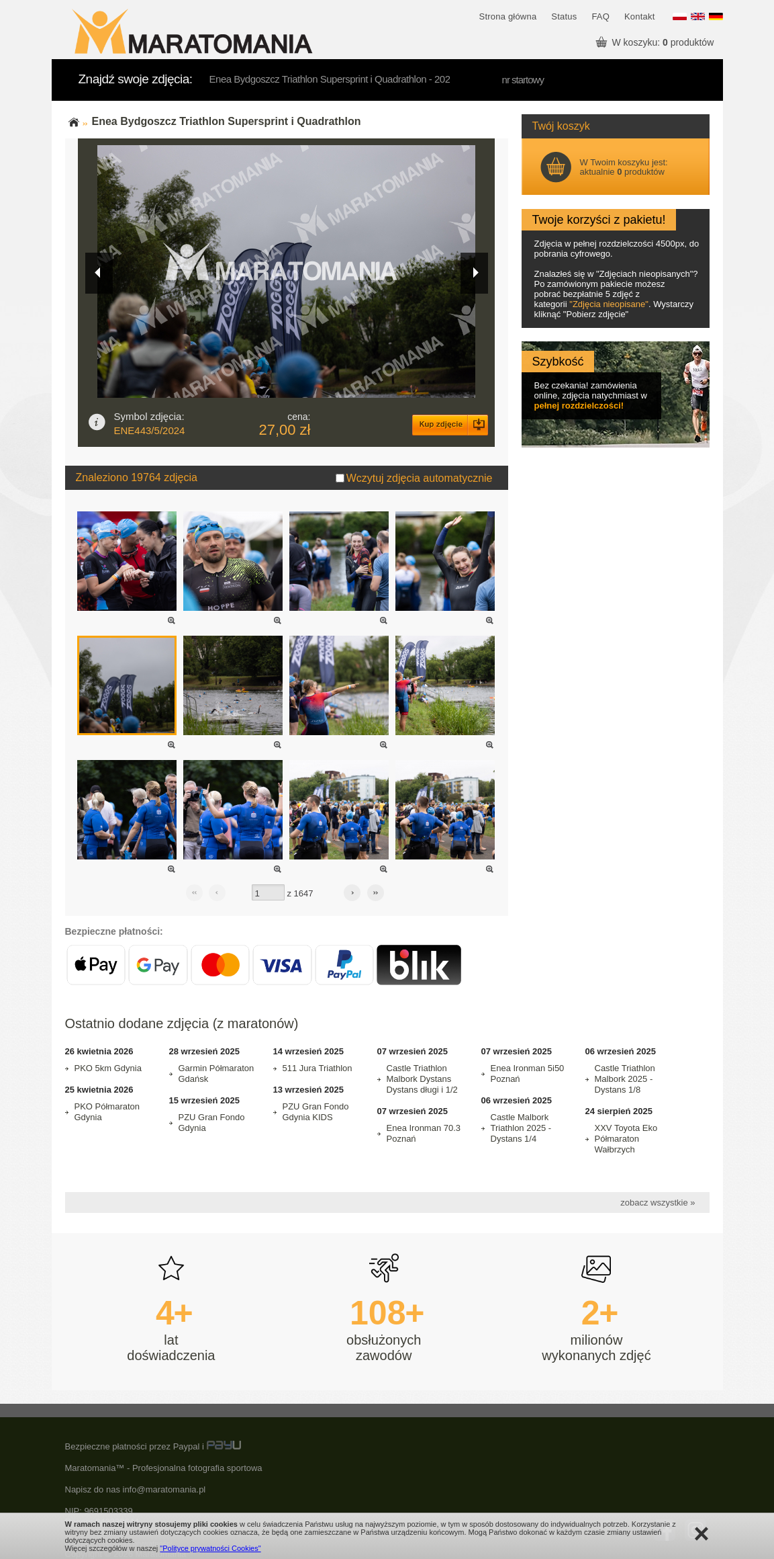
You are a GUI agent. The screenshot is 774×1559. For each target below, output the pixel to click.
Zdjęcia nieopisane (609, 304)
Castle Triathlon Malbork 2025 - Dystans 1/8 (625, 1079)
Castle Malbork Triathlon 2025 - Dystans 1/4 (521, 1128)
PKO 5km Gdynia (108, 1068)
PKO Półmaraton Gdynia (107, 1111)
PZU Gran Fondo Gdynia (212, 1122)
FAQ (600, 16)
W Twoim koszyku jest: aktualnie (624, 167)
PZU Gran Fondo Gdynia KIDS (316, 1111)
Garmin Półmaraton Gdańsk (216, 1073)
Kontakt (639, 16)
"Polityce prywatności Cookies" (210, 1548)
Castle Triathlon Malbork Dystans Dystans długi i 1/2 (422, 1079)
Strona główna (508, 16)
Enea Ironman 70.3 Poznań (424, 1133)
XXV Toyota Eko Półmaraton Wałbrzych (626, 1138)
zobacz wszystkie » (657, 1202)
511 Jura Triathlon (317, 1068)
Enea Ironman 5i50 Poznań (528, 1073)
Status (564, 16)
